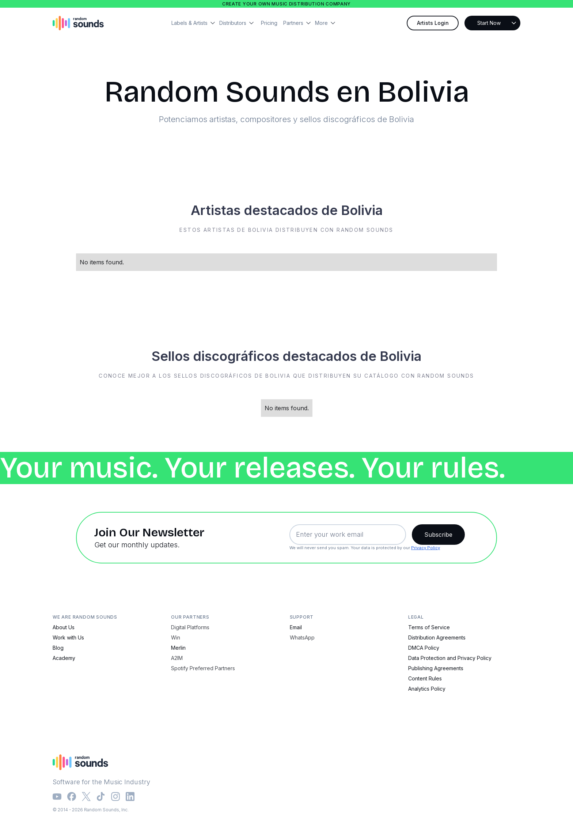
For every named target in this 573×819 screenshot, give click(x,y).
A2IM (177, 658)
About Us (64, 627)
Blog (58, 648)
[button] (195, 23)
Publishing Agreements (435, 668)
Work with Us (68, 637)
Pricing (269, 23)
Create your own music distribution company (286, 3)
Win (175, 637)
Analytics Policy (426, 689)
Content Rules (425, 678)
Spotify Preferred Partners (203, 668)
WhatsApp (302, 637)
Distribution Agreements (437, 637)
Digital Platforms (190, 627)
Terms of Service (429, 627)
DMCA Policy (423, 648)
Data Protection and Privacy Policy (450, 658)
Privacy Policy (425, 547)
